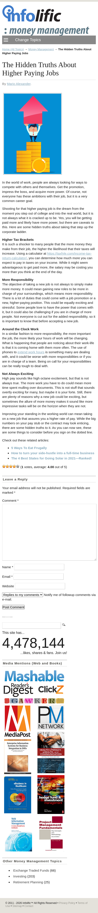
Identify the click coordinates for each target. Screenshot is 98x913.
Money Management (41, 49)
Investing (19, 876)
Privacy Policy (67, 903)
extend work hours (31, 352)
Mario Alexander (19, 84)
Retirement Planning (28, 882)
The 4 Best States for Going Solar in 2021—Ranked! (51, 458)
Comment (10, 500)
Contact (28, 906)
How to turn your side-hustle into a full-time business (52, 453)
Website (8, 586)
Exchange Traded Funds (31, 870)
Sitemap (17, 906)
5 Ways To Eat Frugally (29, 448)
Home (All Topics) (13, 49)
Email (7, 576)
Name (7, 567)
